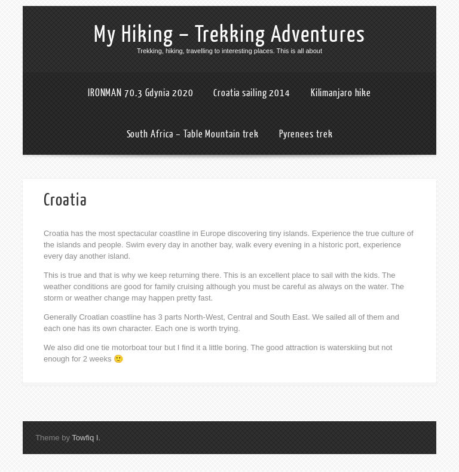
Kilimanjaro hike (341, 93)
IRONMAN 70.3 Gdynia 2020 (141, 93)
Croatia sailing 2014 (251, 93)
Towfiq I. (86, 437)
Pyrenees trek (306, 134)
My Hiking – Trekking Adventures (230, 34)
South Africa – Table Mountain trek (193, 134)
